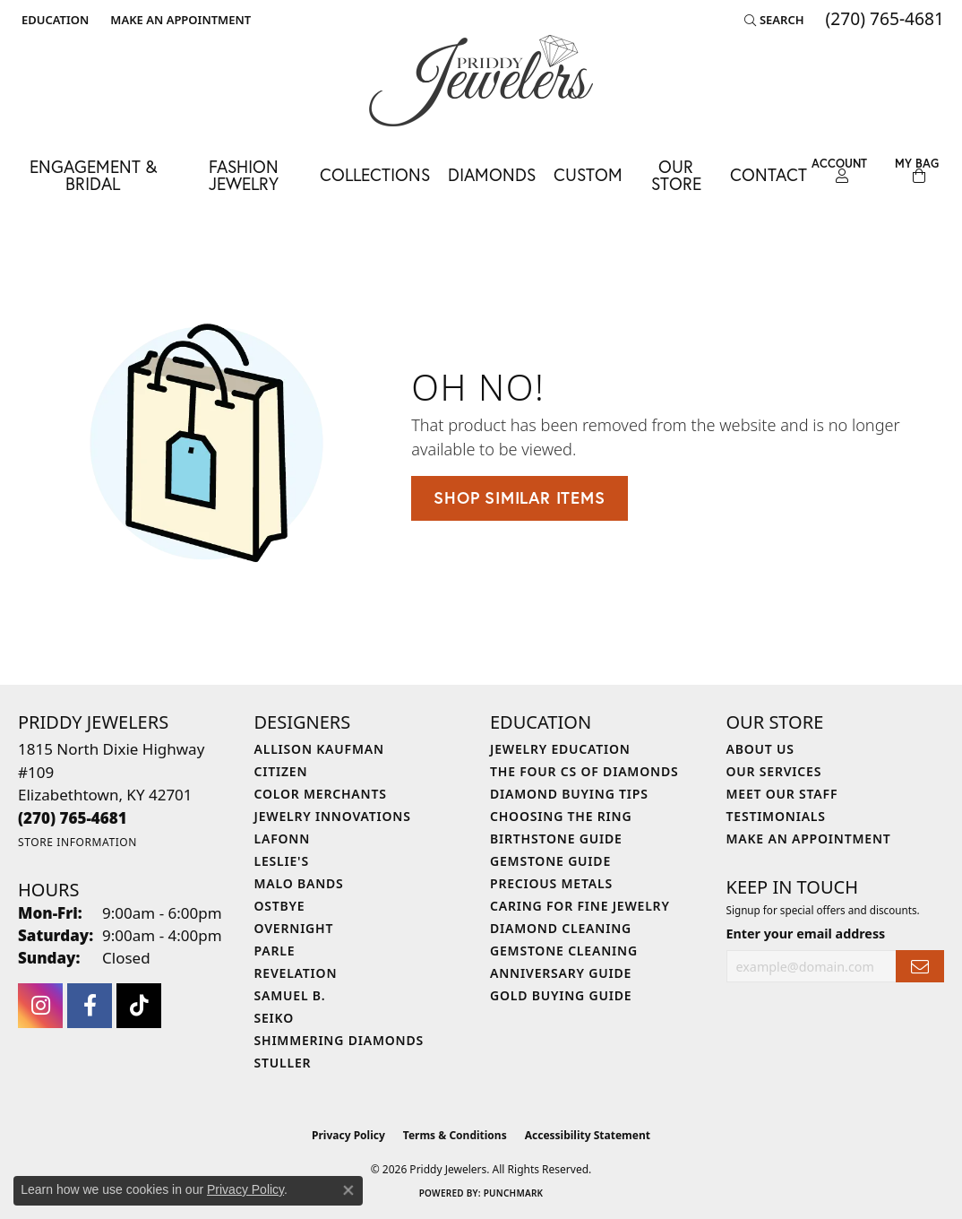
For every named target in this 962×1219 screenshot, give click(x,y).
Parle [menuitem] (275, 950)
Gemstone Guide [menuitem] (550, 860)
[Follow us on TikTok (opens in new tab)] (138, 1005)
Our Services (774, 771)
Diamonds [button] (492, 174)
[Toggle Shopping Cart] (916, 171)
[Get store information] (77, 842)
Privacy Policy (348, 1135)
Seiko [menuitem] (274, 1017)
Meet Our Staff (782, 793)
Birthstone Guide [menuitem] (556, 838)
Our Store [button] (676, 175)
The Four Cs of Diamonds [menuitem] (584, 771)
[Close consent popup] (348, 1190)
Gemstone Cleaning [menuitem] (564, 950)
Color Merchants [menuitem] (320, 793)
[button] (53, 19)
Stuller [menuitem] (283, 1062)
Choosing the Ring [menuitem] (560, 816)
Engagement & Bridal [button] (93, 175)
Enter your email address (806, 933)
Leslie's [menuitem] (281, 860)
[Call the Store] (72, 818)
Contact (768, 174)
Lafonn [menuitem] (282, 838)
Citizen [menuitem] (281, 771)
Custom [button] (588, 174)
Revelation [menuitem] (296, 972)
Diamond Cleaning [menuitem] (560, 928)
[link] (179, 19)
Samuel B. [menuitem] (290, 995)
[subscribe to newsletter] (920, 966)
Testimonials (776, 816)
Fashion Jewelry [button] (244, 175)
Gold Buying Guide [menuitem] (560, 995)
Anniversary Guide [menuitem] (560, 972)
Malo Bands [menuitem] (299, 883)
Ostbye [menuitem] (279, 905)
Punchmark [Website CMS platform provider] (514, 1193)
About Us (760, 748)
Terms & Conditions (455, 1135)
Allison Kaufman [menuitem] (319, 748)
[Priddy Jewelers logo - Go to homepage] (481, 80)
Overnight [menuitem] (294, 928)
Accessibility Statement (587, 1135)
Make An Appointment (808, 838)
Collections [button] (375, 174)
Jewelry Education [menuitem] (560, 748)
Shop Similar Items (519, 497)
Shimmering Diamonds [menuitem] (339, 1040)
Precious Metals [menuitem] (551, 883)
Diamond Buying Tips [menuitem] (569, 793)
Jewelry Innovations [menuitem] (332, 816)
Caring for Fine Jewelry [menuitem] (580, 905)
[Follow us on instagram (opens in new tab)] (40, 1005)
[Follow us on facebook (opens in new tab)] (89, 1005)
